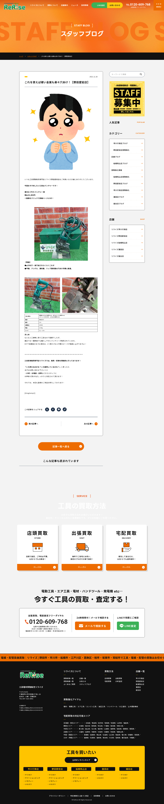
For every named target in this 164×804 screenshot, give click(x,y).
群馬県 (94, 726)
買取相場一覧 (69, 678)
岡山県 (99, 735)
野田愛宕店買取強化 (121, 150)
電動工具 (72, 706)
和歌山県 (120, 732)
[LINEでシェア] (59, 409)
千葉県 (106, 726)
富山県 (87, 729)
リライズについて (37, 5)
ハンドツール (112, 706)
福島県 (126, 723)
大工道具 (122, 706)
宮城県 (107, 723)
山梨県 (106, 729)
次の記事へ (89, 424)
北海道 (88, 723)
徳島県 (118, 735)
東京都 (113, 726)
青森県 (94, 723)
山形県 (119, 723)
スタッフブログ (32, 56)
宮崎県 (118, 738)
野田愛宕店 (140, 681)
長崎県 (99, 738)
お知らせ (82, 681)
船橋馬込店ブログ (120, 163)
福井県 (100, 729)
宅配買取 (108, 681)
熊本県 (105, 738)
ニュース (74, 5)
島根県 (92, 735)
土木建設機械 (133, 706)
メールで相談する (95, 626)
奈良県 (113, 732)
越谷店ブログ (118, 203)
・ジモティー (28, 781)
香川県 (124, 735)
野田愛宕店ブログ (120, 183)
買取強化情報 (116, 170)
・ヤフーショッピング (31, 778)
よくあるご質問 (69, 684)
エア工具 (81, 706)
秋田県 (113, 723)
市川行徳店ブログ (120, 143)
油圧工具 (102, 706)
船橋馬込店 (140, 684)
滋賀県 (87, 732)
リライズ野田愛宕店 (119, 236)
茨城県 (81, 726)
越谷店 (138, 690)
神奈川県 (120, 726)
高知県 (137, 735)
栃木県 (87, 726)
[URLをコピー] (65, 409)
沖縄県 (132, 738)
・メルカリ (27, 784)
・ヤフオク (27, 775)
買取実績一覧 (69, 681)
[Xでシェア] (47, 409)
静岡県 (125, 729)
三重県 (81, 732)
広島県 (105, 735)
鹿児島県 (125, 738)
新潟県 (81, 729)
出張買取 (118, 678)
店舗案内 (64, 5)
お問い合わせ (115, 5)
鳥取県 (86, 735)
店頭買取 (108, 678)
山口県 (111, 735)
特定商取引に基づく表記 (79, 796)
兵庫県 (106, 732)
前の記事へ (33, 424)
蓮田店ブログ (118, 197)
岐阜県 (119, 729)
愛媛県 (130, 735)
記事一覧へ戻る (61, 446)
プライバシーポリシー (57, 796)
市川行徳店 (140, 678)
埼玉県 (100, 726)
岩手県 (100, 723)
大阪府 (100, 732)
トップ (21, 56)
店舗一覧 (82, 678)
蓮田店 (138, 687)
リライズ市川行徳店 (119, 229)
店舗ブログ (115, 156)
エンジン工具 (91, 706)
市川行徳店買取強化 (121, 190)
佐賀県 (92, 738)
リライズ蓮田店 (117, 249)
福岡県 (86, 738)
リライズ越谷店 (117, 256)
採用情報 (84, 5)
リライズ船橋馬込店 (119, 242)
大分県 (111, 738)
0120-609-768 (138, 4)
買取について (52, 5)
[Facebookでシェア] (53, 409)
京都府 (94, 732)
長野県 (113, 729)
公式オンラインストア (81, 760)
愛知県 (132, 729)
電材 (65, 706)
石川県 (94, 729)
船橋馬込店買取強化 (121, 177)
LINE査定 (101, 5)
